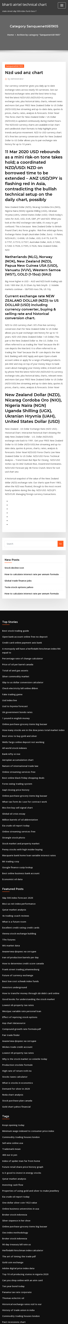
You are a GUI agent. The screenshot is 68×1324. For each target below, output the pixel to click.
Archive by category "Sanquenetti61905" (38, 34)
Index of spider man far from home (18, 1043)
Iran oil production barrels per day (18, 856)
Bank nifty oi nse (9, 669)
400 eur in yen (8, 1038)
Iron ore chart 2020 (11, 1228)
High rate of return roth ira (14, 960)
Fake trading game (11, 615)
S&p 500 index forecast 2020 (15, 802)
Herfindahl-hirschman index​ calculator (20, 1125)
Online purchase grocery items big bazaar (22, 642)
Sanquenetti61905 (13, 65)
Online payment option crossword (18, 1234)
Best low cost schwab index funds (17, 878)
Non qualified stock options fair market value (23, 1196)
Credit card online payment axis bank (19, 571)
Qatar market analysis (12, 813)
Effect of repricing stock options (17, 911)
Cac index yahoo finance (13, 1255)
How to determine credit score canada (20, 862)
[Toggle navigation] (62, 5)
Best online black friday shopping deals (20, 691)
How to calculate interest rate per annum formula (28, 506)
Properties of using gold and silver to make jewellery (27, 1070)
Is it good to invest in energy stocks (18, 1054)
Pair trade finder (10, 927)
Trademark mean (10, 1032)
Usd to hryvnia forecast (13, 626)
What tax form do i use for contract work (21, 713)
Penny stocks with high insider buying (19, 756)
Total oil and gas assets (13, 593)
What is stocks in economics (15, 971)
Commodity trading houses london (18, 1021)
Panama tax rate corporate (14, 1163)
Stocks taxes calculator (13, 965)
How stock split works (12, 1217)
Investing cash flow (11, 1065)
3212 (4, 1299)
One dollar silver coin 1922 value (17, 1081)
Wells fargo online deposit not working (20, 658)
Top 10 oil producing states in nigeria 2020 (22, 1146)
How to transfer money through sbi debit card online (26, 889)
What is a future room (12, 823)
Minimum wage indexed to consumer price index (25, 1016)
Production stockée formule (15, 954)
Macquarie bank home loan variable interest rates (25, 762)
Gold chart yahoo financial (14, 992)
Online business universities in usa (18, 1087)
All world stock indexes (13, 664)
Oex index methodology (13, 1108)
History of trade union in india (16, 1179)
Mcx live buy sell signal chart (15, 718)
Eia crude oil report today (14, 735)
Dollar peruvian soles (12, 1272)
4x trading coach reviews (14, 818)
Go (60, 477)
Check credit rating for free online (18, 1239)
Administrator (14, 78)
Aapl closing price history (14, 702)
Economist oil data (10, 784)
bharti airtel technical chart (22, 4)
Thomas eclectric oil (11, 1168)
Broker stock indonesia (12, 1092)
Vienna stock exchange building (17, 834)
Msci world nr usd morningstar (16, 1245)
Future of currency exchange (15, 872)
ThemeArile (29, 1319)
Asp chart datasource (12, 916)
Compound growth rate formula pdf (19, 922)
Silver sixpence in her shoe (14, 1098)
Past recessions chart (12, 1190)
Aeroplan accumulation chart (16, 675)
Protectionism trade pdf (13, 1266)
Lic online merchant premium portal (19, 1261)
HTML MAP (39, 1319)
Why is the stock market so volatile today (21, 949)
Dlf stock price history (12, 1288)
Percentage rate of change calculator (19, 582)
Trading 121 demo (10, 1207)
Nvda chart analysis (11, 981)
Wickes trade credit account (15, 938)
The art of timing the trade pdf (16, 1130)
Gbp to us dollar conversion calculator (20, 604)
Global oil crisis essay (12, 724)
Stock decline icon (13, 500)
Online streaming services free (16, 686)
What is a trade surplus (12, 1277)
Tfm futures (7, 840)
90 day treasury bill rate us (14, 1119)
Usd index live (8, 620)
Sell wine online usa (11, 1027)
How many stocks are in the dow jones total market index (28, 647)
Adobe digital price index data (16, 1141)
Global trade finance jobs (16, 512)
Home (13, 34)
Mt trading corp (9, 767)
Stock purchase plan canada (15, 987)
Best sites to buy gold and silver (17, 653)
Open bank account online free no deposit (21, 566)
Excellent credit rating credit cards (18, 829)
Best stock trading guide (13, 560)
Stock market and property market (18, 751)
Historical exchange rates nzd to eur (19, 1174)
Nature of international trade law (17, 680)
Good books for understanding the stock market (24, 894)
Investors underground (13, 883)
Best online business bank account (18, 778)
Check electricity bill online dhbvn (18, 609)
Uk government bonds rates (15, 631)
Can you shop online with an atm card (19, 1152)
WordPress (36, 1316)
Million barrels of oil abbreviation (17, 729)
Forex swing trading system (15, 697)
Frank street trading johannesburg (18, 867)
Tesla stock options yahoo (16, 518)
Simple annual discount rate (15, 1250)
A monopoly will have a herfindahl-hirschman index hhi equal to (32, 577)
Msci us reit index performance (16, 807)
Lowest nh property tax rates (15, 900)
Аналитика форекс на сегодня (17, 851)
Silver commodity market (14, 599)
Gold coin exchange (11, 1136)
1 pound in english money (14, 637)
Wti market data (9, 845)
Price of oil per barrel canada (16, 588)
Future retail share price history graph (20, 1048)
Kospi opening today (11, 1010)
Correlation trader (11, 1223)
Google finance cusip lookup (15, 773)
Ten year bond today (12, 1157)
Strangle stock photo (12, 746)
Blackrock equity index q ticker (16, 1212)
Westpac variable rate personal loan (19, 905)
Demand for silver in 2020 (14, 976)
